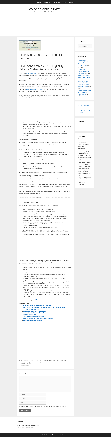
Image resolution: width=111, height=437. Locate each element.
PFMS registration (50, 360)
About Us (39, 2)
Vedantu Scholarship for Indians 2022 (34, 313)
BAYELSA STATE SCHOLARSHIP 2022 (33, 322)
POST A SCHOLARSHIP (68, 2)
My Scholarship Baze (44, 9)
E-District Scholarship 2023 (31, 309)
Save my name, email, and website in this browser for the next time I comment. (43, 406)
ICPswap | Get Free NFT (26, 363)
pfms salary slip (59, 360)
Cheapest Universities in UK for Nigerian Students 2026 (84, 92)
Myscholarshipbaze (31, 73)
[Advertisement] (83, 22)
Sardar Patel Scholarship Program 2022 (34, 311)
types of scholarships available (34, 89)
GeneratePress (65, 435)
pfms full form (42, 360)
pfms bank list (24, 360)
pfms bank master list (33, 360)
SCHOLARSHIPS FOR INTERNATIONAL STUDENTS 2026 (34, 359)
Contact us (48, 2)
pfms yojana (43, 362)
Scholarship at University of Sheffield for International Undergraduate (44, 307)
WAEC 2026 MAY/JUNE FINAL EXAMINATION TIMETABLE (84, 77)
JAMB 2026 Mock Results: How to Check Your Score (84, 71)
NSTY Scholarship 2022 (29, 315)
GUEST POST (57, 2)
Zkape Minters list (25, 365)
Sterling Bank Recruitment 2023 (32, 320)
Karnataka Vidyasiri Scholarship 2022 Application (37, 305)
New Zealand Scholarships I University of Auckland (38, 318)
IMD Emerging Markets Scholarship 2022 (35, 316)
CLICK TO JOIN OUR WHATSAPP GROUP (83, 8)
